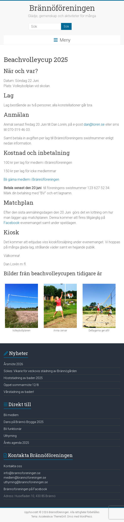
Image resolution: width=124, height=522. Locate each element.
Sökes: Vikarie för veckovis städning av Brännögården (40, 371)
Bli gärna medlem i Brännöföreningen (31, 179)
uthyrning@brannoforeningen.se (26, 482)
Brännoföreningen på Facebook (25, 489)
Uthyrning (10, 436)
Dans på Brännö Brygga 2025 (24, 422)
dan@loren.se (94, 124)
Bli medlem (11, 415)
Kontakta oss (13, 466)
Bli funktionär (13, 429)
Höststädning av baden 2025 (23, 378)
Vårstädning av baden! (19, 392)
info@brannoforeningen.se (22, 473)
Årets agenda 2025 (16, 442)
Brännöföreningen (62, 8)
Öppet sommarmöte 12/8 (21, 385)
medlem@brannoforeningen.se (25, 477)
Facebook (11, 223)
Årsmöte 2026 (13, 364)
